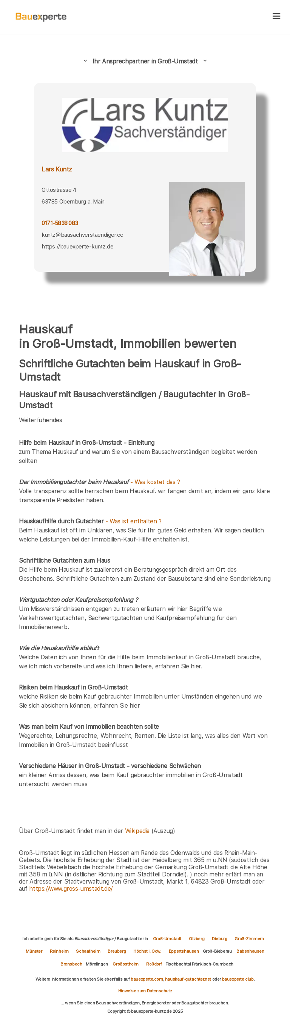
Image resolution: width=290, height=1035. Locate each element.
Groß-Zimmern (249, 938)
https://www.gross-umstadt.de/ (70, 888)
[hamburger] (276, 16)
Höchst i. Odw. (147, 951)
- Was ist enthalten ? (90, 521)
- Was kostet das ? (99, 482)
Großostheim (126, 964)
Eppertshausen (184, 951)
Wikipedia (138, 830)
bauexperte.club (238, 979)
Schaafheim (88, 951)
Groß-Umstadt (167, 938)
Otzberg (196, 938)
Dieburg (219, 938)
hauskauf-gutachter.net (188, 979)
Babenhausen (250, 951)
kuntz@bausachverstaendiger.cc (82, 234)
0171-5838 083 (60, 223)
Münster (34, 951)
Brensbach (71, 964)
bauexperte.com (147, 979)
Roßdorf (154, 964)
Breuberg (117, 951)
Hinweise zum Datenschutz (145, 990)
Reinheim (59, 951)
